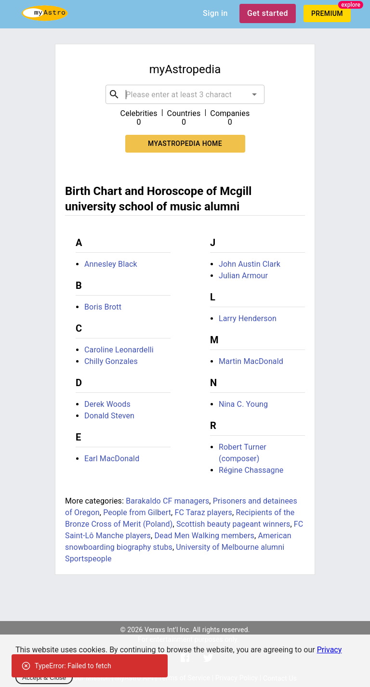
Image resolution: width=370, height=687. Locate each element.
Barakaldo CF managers (167, 501)
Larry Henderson (248, 318)
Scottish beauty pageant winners (233, 524)
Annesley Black (110, 264)
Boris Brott (102, 306)
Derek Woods (107, 404)
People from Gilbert (137, 512)
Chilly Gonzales (111, 361)
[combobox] (185, 94)
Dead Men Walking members (204, 535)
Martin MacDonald (251, 361)
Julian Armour (243, 275)
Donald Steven (109, 415)
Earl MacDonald (111, 458)
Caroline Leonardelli (119, 349)
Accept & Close (44, 677)
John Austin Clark (249, 264)
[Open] (254, 94)
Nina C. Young (243, 404)
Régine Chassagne (251, 470)
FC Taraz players (204, 512)
